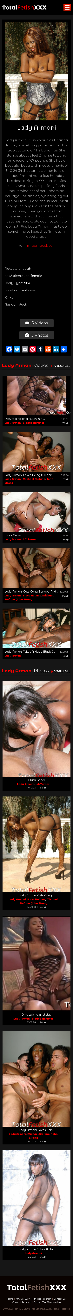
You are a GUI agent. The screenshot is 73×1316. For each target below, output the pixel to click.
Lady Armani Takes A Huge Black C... (29, 651)
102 (65, 655)
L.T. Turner (30, 539)
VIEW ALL (62, 366)
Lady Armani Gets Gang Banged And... (31, 591)
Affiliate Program (41, 1298)
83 (66, 479)
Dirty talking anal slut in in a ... (24, 419)
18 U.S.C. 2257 (23, 1298)
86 (66, 539)
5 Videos (36, 323)
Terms (10, 1298)
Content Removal (21, 1302)
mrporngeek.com (41, 245)
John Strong (24, 599)
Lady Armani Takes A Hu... (37, 1249)
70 (66, 423)
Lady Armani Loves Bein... (36, 1130)
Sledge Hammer (33, 422)
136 (43, 906)
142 (65, 595)
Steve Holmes (32, 595)
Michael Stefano (34, 479)
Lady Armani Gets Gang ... (36, 895)
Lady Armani (13, 422)
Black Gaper (12, 535)
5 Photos (36, 335)
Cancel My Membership (47, 1302)
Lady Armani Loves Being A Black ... (29, 475)
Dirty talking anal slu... (36, 1014)
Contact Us (59, 1298)
